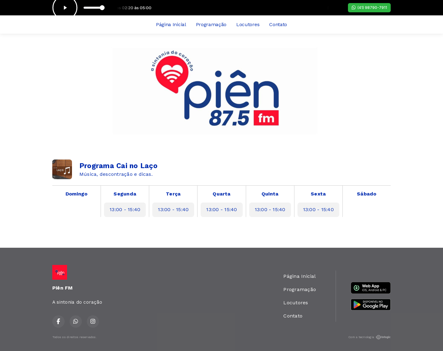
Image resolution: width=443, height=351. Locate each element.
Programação (211, 24)
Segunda (125, 194)
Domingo (77, 194)
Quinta (269, 194)
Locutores (247, 24)
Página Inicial (171, 24)
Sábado (366, 194)
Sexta (318, 194)
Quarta (221, 194)
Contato (278, 24)
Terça (173, 194)
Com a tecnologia (369, 337)
